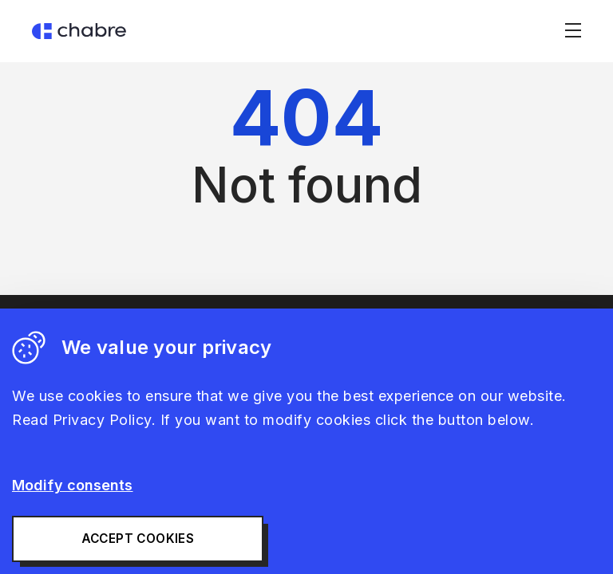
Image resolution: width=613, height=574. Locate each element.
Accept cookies (138, 538)
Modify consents (72, 485)
